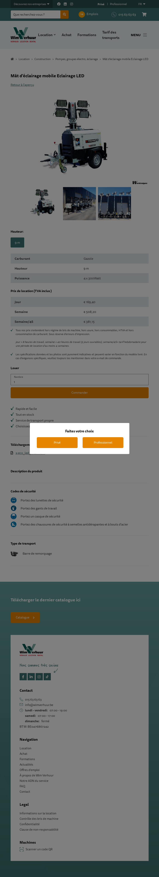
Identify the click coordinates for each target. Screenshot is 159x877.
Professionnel (103, 442)
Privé (57, 442)
